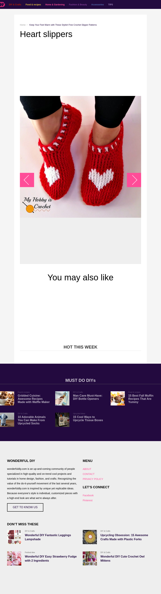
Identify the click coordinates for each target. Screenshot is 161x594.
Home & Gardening (55, 4)
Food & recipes (33, 4)
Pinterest (87, 500)
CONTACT (89, 474)
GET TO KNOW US (25, 507)
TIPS (110, 4)
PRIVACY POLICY (93, 479)
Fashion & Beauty (78, 4)
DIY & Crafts (15, 4)
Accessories (97, 4)
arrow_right (132, 180)
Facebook (88, 495)
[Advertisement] (80, 67)
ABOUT (87, 469)
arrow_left (29, 180)
